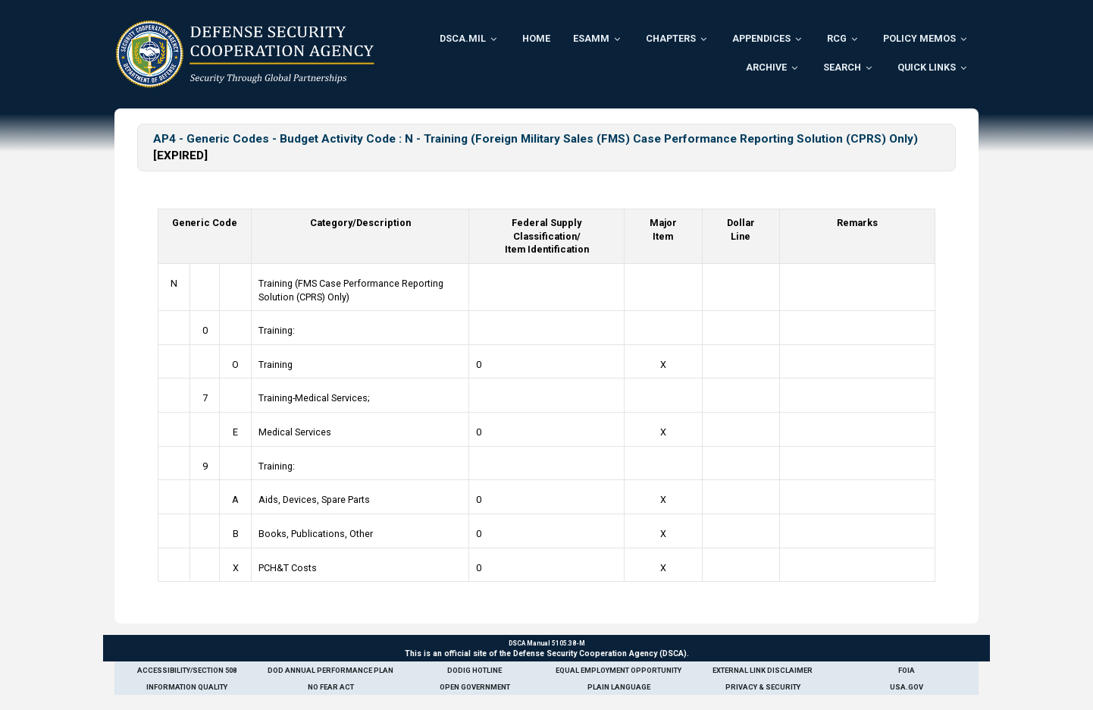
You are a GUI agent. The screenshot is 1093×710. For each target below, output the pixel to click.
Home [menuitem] (536, 38)
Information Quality (186, 687)
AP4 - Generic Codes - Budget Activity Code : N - (288, 139)
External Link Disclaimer (762, 670)
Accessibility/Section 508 (186, 670)
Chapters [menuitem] (671, 38)
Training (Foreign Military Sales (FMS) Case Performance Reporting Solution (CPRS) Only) (671, 139)
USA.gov (906, 687)
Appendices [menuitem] (761, 38)
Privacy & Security (762, 687)
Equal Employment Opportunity (618, 670)
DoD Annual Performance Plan (330, 670)
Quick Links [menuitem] (926, 67)
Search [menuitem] (842, 67)
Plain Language (618, 687)
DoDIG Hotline (474, 670)
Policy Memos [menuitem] (919, 38)
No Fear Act (331, 687)
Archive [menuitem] (766, 67)
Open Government (475, 687)
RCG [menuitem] (837, 38)
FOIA (906, 670)
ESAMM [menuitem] (591, 38)
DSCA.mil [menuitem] (463, 38)
